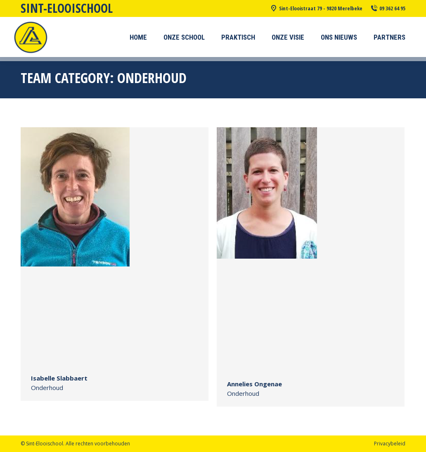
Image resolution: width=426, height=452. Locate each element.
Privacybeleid (389, 443)
